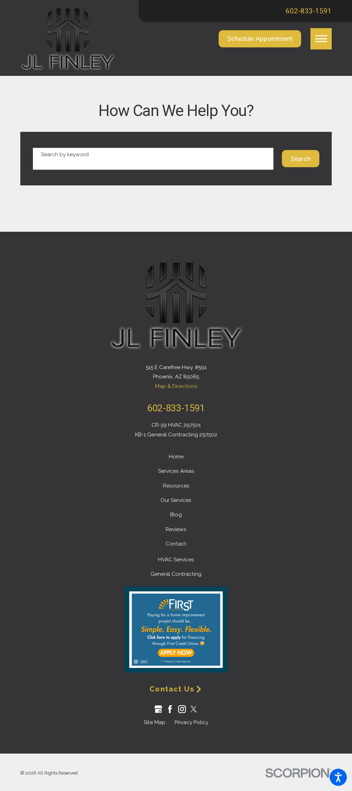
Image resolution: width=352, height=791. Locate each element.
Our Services (176, 500)
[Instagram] (182, 709)
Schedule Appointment (260, 39)
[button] (338, 777)
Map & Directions (176, 386)
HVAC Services (176, 560)
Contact (176, 544)
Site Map (154, 722)
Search (300, 159)
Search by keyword (65, 154)
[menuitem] (176, 457)
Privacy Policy (191, 722)
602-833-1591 (309, 11)
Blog (176, 515)
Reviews (176, 529)
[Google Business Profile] (158, 709)
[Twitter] (194, 709)
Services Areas (176, 471)
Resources (176, 486)
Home (176, 457)
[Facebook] (170, 709)
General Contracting (176, 574)
